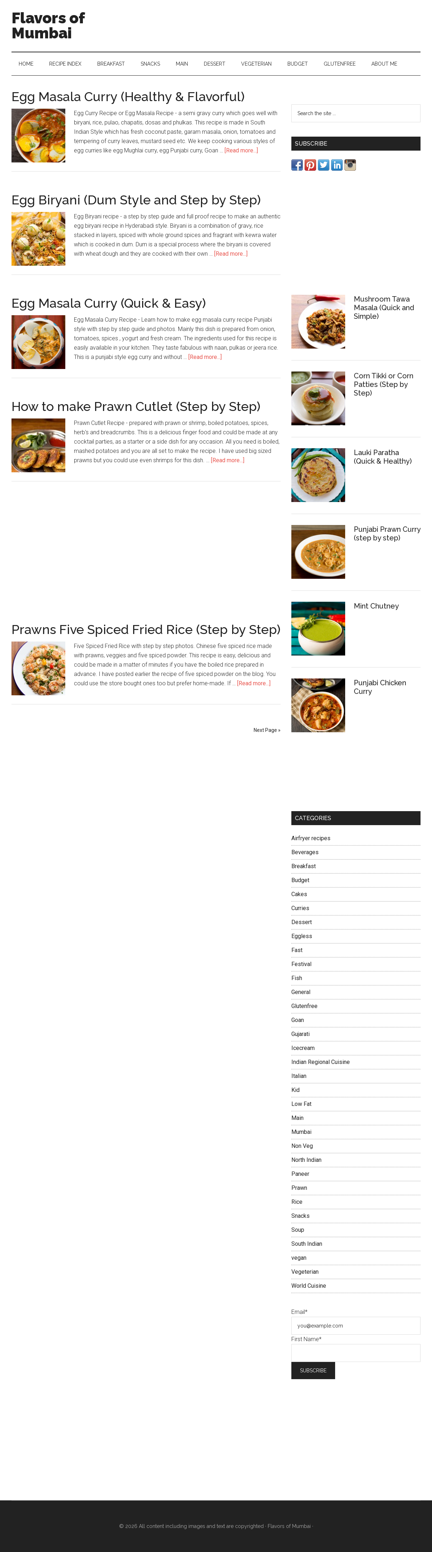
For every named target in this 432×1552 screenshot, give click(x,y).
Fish (296, 978)
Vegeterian (305, 1271)
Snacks (300, 1215)
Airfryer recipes (310, 838)
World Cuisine (308, 1285)
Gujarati (300, 1034)
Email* (299, 1312)
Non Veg (302, 1145)
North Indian (306, 1159)
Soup (297, 1229)
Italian (298, 1076)
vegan (298, 1257)
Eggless (301, 936)
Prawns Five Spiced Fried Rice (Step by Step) (146, 629)
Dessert (301, 922)
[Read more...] (241, 150)
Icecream (303, 1048)
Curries (300, 908)
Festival (301, 964)
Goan (297, 1020)
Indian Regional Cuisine (320, 1062)
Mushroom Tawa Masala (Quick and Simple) (384, 308)
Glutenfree (304, 1006)
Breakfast (303, 866)
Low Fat (301, 1104)
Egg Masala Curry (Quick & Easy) (108, 303)
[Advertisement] (146, 548)
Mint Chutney (376, 606)
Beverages (305, 852)
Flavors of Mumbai (48, 25)
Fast (296, 950)
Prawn (299, 1187)
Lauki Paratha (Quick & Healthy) (383, 456)
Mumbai (301, 1131)
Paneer (300, 1173)
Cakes (299, 894)
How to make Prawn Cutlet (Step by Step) (135, 406)
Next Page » (267, 730)
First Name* (306, 1339)
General (300, 992)
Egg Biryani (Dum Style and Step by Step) (136, 199)
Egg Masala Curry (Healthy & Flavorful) (128, 96)
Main (297, 1118)
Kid (295, 1090)
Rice (296, 1201)
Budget (300, 880)
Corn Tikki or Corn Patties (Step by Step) (383, 384)
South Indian (306, 1243)
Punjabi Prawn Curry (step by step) (387, 533)
